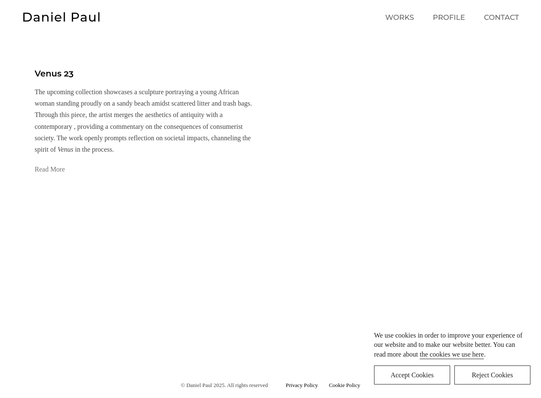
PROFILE (449, 17)
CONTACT (501, 17)
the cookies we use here (452, 354)
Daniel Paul (61, 17)
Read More (50, 169)
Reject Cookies (492, 375)
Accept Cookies (412, 375)
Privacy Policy (303, 385)
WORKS (399, 17)
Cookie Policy (344, 385)
